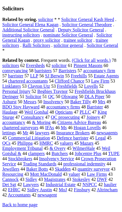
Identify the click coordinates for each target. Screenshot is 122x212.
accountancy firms (63, 106)
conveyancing (15, 70)
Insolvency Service (56, 158)
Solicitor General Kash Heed (87, 19)
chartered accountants (28, 81)
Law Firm (100, 81)
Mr (25, 132)
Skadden (63, 169)
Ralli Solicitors (36, 45)
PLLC (85, 112)
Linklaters (11, 86)
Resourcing (12, 174)
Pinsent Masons (88, 65)
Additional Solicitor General (28, 29)
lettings (9, 132)
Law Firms (97, 174)
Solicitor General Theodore (87, 24)
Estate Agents (106, 75)
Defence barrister (72, 137)
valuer (74, 174)
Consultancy (32, 117)
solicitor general (68, 45)
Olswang (69, 96)
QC (51, 96)
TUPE (113, 153)
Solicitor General (102, 45)
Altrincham (107, 189)
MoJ (63, 189)
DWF (102, 179)
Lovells (91, 86)
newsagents (107, 132)
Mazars (86, 143)
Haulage (9, 112)
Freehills (79, 75)
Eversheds (35, 65)
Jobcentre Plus (88, 153)
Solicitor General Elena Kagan (30, 24)
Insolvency (53, 101)
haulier (110, 184)
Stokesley (81, 179)
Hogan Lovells (87, 127)
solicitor (45, 19)
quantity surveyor (94, 169)
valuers (66, 143)
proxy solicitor (46, 40)
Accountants (19, 194)
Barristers (67, 70)
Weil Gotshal (36, 112)
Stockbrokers (20, 158)
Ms (64, 127)
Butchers (60, 153)
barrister (15, 75)
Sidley (31, 179)
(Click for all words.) (91, 60)
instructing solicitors (21, 35)
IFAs (49, 127)
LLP (34, 75)
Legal (100, 137)
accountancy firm (99, 70)
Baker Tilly (80, 101)
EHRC (14, 189)
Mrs (101, 101)
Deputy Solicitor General (81, 29)
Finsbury (82, 189)
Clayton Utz (39, 86)
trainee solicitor (78, 40)
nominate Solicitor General (68, 35)
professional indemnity (84, 163)
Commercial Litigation (29, 137)
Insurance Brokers (73, 132)
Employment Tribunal (22, 148)
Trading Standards (39, 163)
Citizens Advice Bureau (79, 122)
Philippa (24, 143)
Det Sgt (9, 184)
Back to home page (20, 204)
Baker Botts (37, 169)
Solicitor (33, 96)
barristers (43, 70)
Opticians (64, 112)
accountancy (13, 122)
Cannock (10, 179)
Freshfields (67, 86)
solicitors (10, 65)
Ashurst (9, 101)
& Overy (58, 148)
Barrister (95, 106)
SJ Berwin (54, 75)
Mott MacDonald (46, 174)
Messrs (29, 101)
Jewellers (10, 169)
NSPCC (89, 184)
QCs (6, 143)
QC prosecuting (65, 117)
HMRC (46, 143)
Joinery (93, 117)
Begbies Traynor (52, 91)
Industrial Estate (61, 184)
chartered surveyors (20, 127)
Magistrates (55, 179)
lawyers (42, 132)
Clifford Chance (69, 81)
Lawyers (31, 184)
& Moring (41, 122)
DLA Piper (94, 96)
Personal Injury (16, 91)
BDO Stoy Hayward (21, 106)
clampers (36, 153)
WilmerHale (83, 148)
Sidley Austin (39, 189)
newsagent (47, 194)
